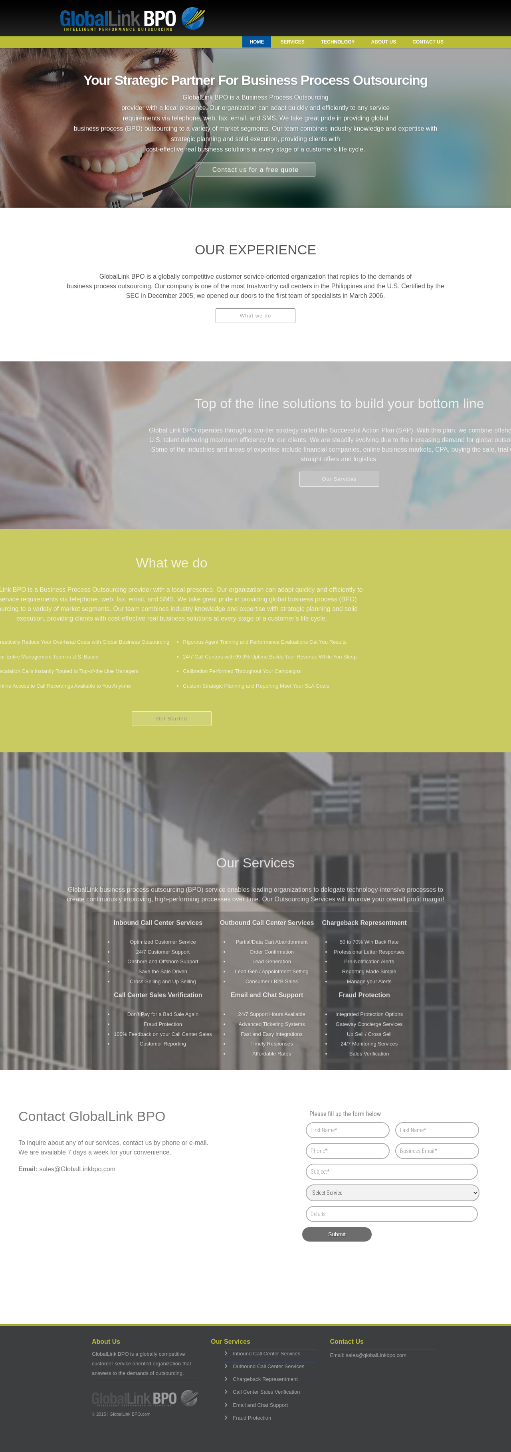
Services (292, 42)
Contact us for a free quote (255, 164)
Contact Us (428, 42)
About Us (383, 42)
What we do (255, 322)
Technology (338, 42)
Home (257, 42)
